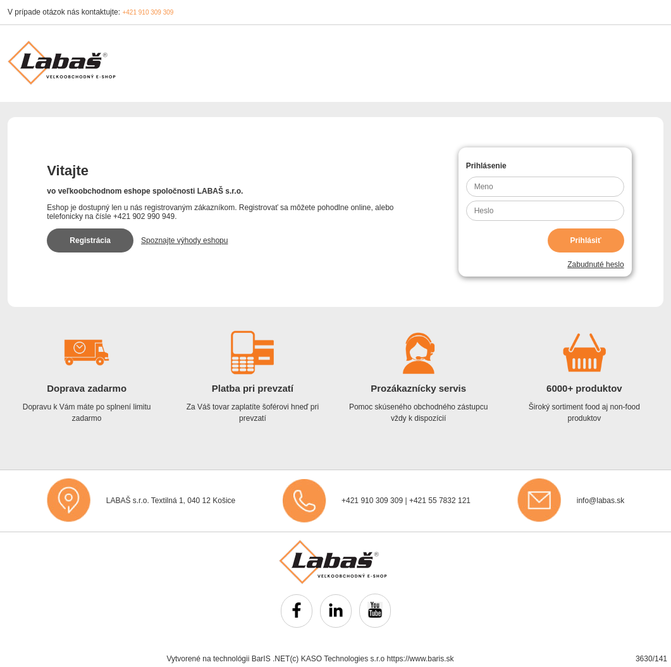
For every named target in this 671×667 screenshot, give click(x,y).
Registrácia (90, 240)
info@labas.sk (601, 500)
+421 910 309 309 (147, 12)
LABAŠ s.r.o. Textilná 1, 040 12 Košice (171, 500)
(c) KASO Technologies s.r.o (337, 658)
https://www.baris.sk (420, 658)
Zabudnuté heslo (595, 264)
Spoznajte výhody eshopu (184, 240)
